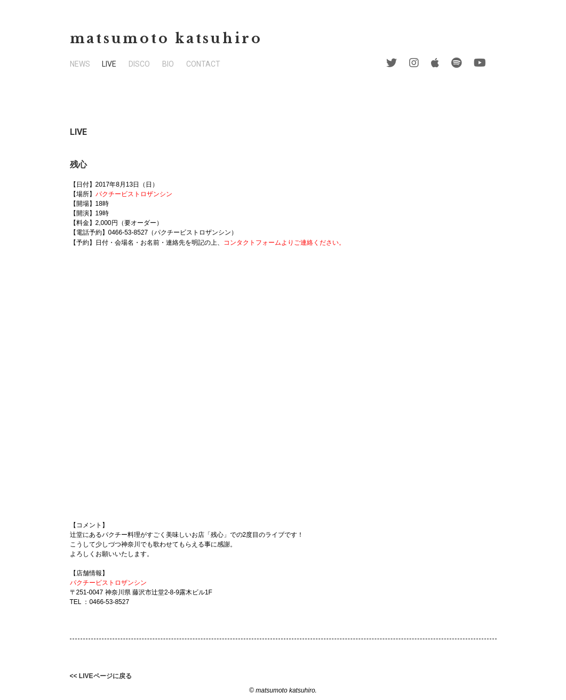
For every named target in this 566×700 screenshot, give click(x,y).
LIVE (109, 64)
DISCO (139, 64)
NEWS (80, 64)
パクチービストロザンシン (133, 194)
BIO (168, 64)
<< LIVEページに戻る (101, 676)
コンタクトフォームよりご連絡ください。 (284, 242)
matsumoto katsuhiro (166, 38)
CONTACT (203, 64)
